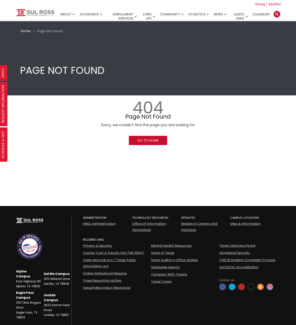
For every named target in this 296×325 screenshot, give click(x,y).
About (65, 14)
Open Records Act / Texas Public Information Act (109, 263)
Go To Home (148, 140)
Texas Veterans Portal (237, 245)
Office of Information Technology (149, 226)
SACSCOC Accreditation (238, 267)
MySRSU (274, 4)
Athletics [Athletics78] (196, 14)
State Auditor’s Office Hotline (174, 260)
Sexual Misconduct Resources (107, 287)
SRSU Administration (99, 223)
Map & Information (245, 223)
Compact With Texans (169, 274)
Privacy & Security (97, 245)
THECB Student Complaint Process (247, 260)
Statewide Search (165, 267)
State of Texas (162, 253)
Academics (89, 14)
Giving (260, 4)
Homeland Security (234, 253)
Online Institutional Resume (105, 273)
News (218, 14)
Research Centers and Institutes (199, 226)
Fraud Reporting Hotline (102, 280)
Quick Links (239, 16)
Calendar (260, 14)
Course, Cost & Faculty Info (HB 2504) (113, 253)
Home (25, 31)
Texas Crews (161, 281)
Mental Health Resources (171, 245)
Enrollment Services (123, 16)
